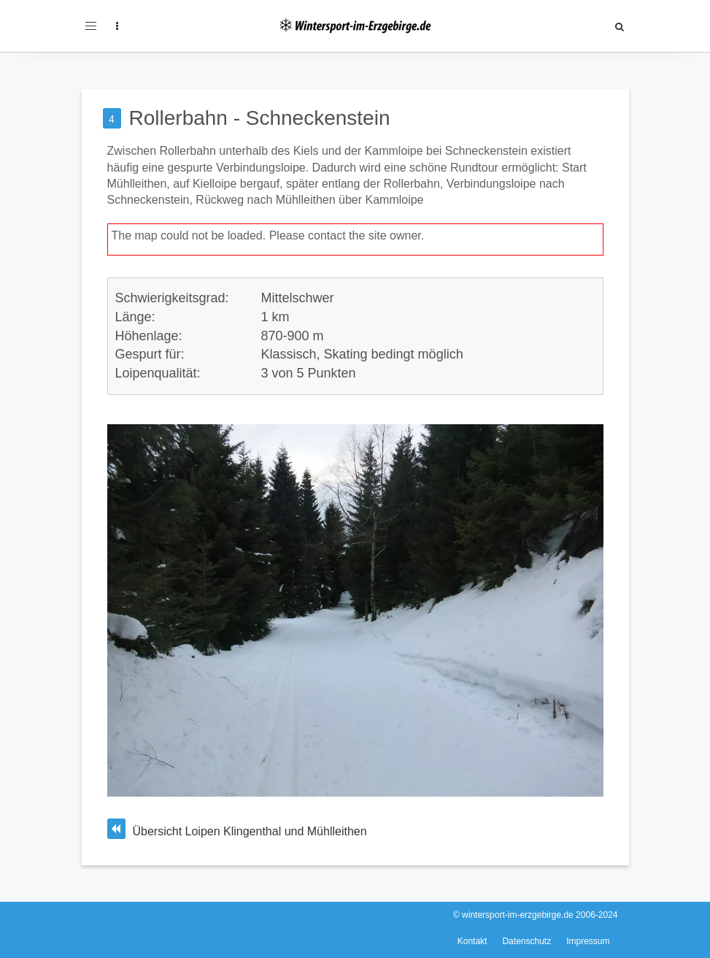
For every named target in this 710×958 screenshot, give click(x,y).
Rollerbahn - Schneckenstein (259, 118)
